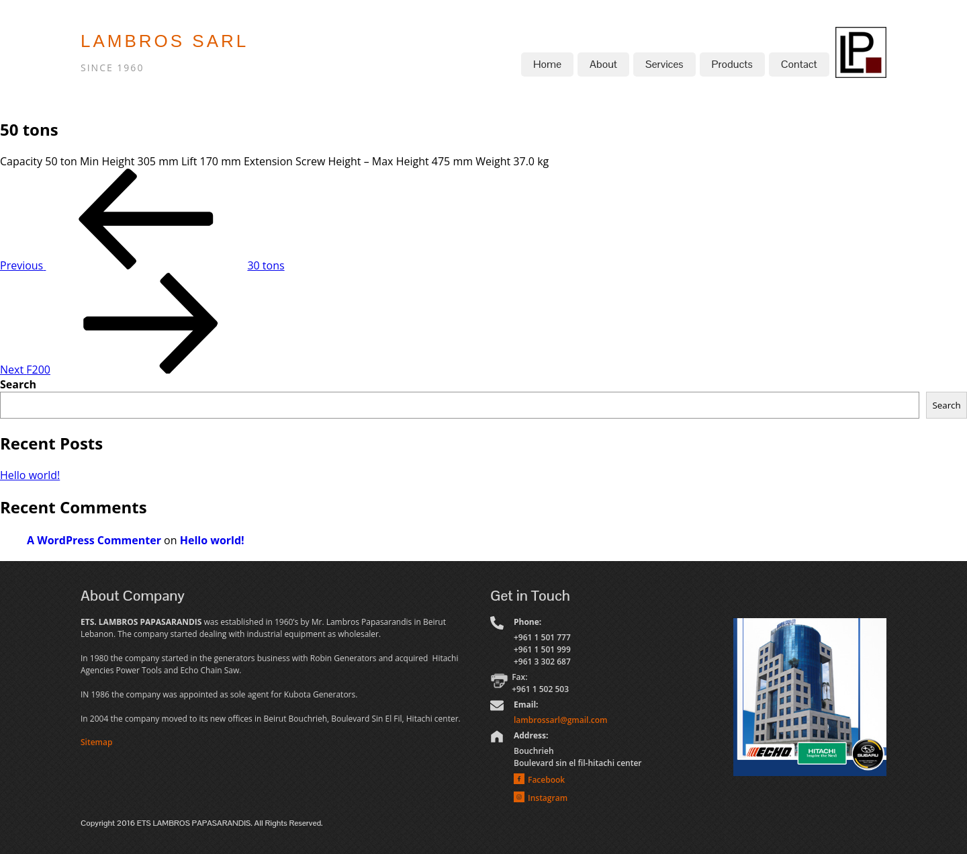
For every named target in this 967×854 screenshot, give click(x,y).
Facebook (546, 779)
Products (732, 64)
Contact (799, 64)
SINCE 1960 (112, 67)
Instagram (547, 798)
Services (664, 64)
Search (18, 384)
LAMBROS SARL (164, 41)
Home (547, 64)
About (603, 64)
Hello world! (30, 475)
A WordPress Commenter (94, 540)
